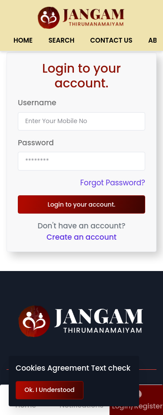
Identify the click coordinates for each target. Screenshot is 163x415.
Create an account (81, 237)
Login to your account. (81, 204)
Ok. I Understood (49, 389)
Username (37, 102)
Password (36, 142)
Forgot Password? (112, 182)
